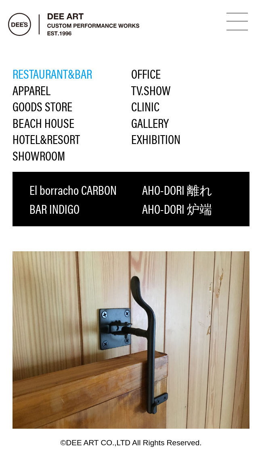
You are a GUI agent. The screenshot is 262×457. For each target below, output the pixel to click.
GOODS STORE (42, 106)
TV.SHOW (151, 90)
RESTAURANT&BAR (52, 73)
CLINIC (145, 106)
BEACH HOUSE (43, 123)
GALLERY (150, 123)
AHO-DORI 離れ (177, 189)
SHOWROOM (39, 155)
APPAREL (31, 90)
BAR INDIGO (54, 208)
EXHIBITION (155, 139)
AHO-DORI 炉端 (177, 208)
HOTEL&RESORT (46, 139)
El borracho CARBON (73, 189)
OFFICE (146, 73)
